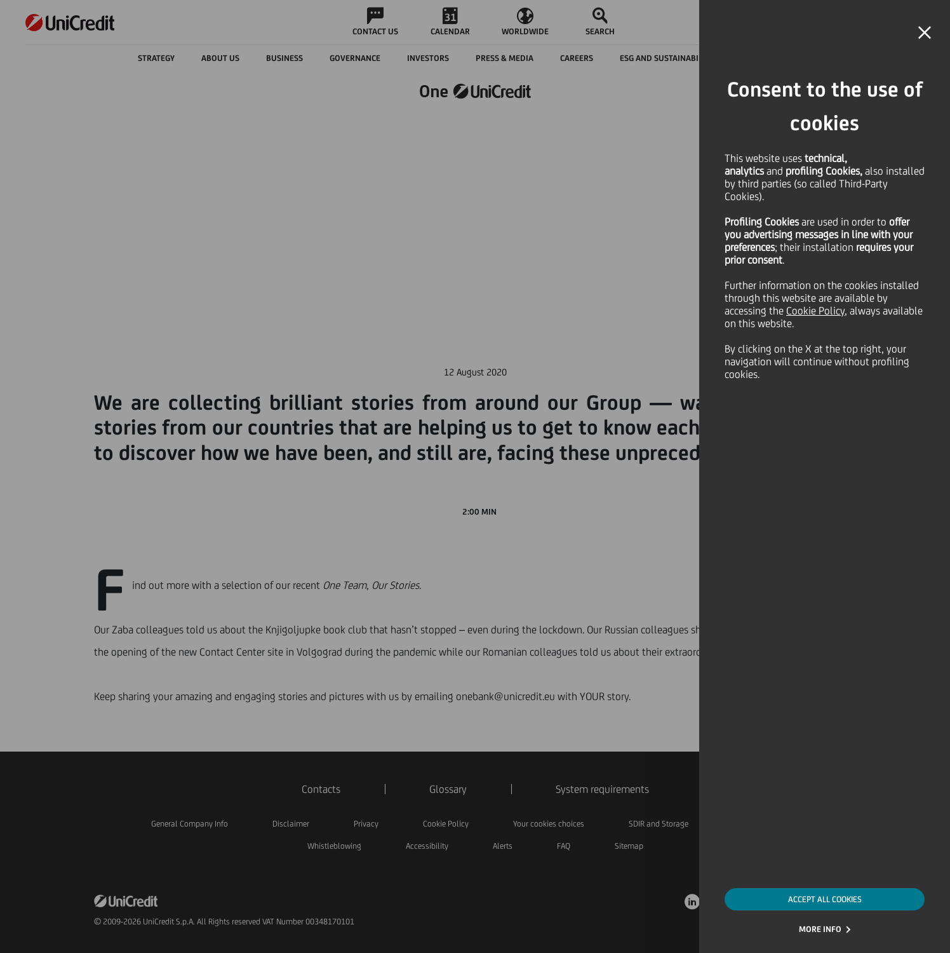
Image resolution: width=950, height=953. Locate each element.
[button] (924, 33)
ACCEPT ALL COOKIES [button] (825, 899)
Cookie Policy (815, 310)
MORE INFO (820, 929)
